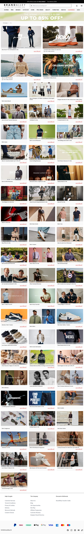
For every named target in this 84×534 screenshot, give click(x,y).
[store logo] (13, 5)
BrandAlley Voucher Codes (63, 500)
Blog (31, 503)
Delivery (7, 508)
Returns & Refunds (10, 510)
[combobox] (50, 5)
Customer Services (10, 500)
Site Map (32, 508)
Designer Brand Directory (37, 515)
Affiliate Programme (35, 510)
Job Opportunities (35, 505)
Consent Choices (9, 512)
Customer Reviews (35, 512)
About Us (32, 500)
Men (11, 23)
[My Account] (76, 5)
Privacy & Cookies (10, 505)
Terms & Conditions (10, 503)
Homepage (5, 23)
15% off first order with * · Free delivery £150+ (42, 1)
